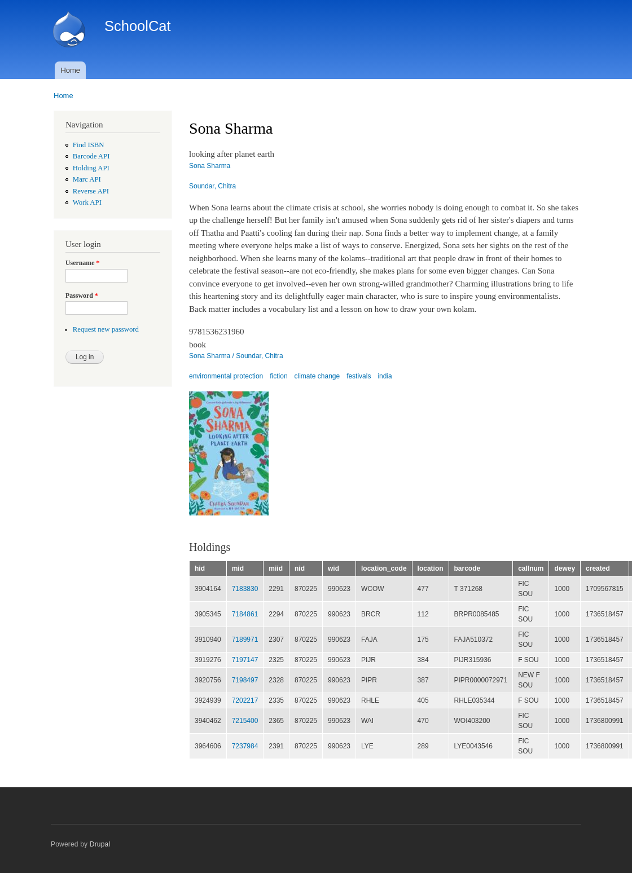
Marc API (87, 179)
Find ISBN (88, 145)
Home (70, 70)
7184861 (245, 614)
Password (81, 295)
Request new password (106, 329)
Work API (87, 202)
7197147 (245, 660)
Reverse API (91, 191)
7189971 (245, 639)
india (385, 376)
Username (82, 263)
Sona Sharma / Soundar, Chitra (236, 356)
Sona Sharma (209, 166)
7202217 (245, 700)
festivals (358, 376)
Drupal (100, 844)
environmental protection (226, 376)
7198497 (245, 680)
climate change (317, 376)
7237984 (245, 746)
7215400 (245, 721)
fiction (278, 376)
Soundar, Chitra (212, 186)
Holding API (91, 168)
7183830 (245, 589)
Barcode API (91, 156)
